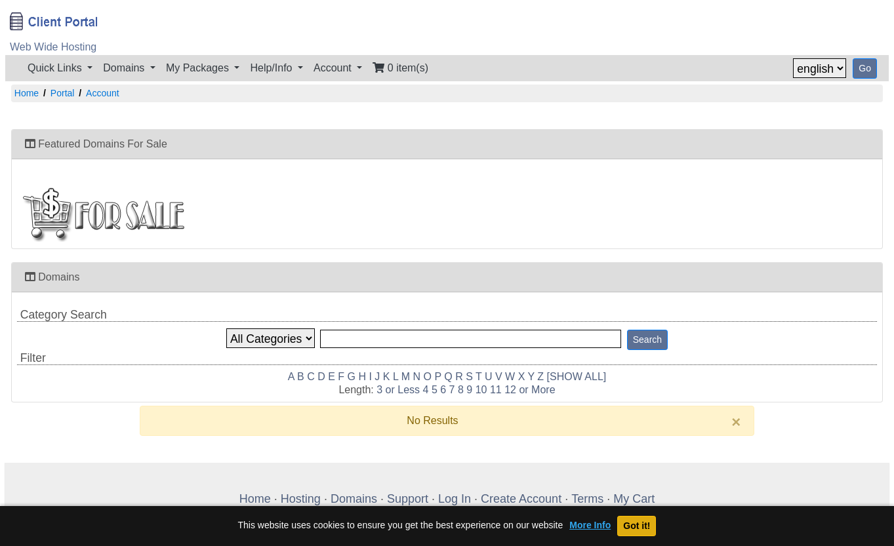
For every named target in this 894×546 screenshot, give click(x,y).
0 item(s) (400, 67)
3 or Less (398, 389)
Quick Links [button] (56, 67)
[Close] (736, 422)
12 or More (529, 389)
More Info (590, 525)
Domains (354, 498)
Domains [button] (125, 67)
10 (481, 389)
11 (496, 389)
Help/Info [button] (272, 67)
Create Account (521, 498)
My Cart (634, 498)
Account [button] (334, 67)
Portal (63, 93)
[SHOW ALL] (577, 376)
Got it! (636, 525)
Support (407, 498)
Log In (454, 498)
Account (102, 93)
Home (26, 93)
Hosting (301, 498)
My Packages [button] (199, 67)
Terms (587, 498)
